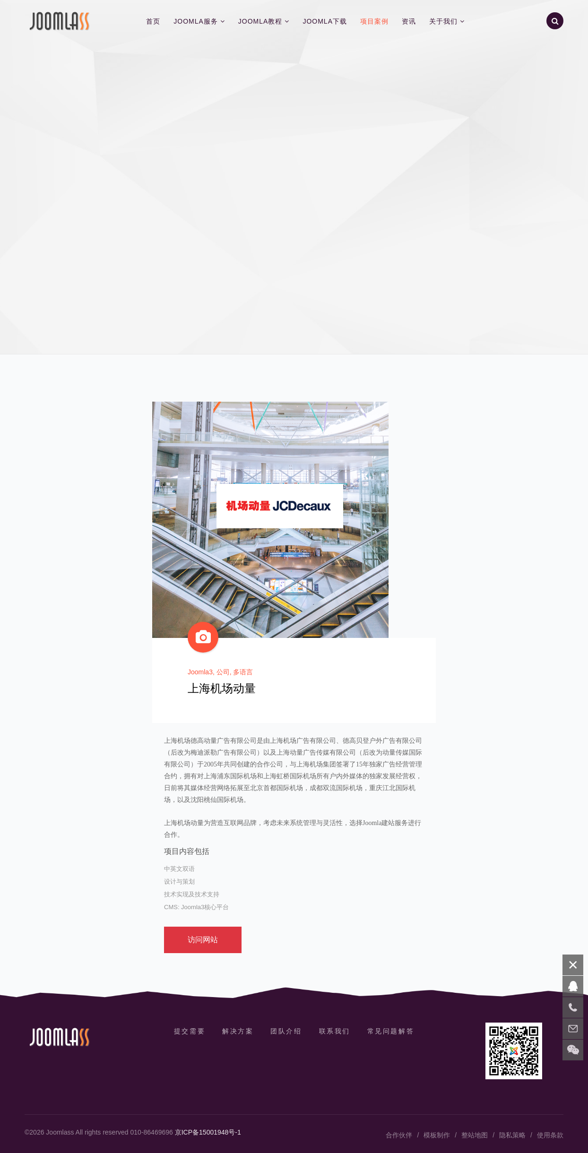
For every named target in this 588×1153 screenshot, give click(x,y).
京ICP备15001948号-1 (208, 1132)
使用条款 (550, 1135)
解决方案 (237, 1031)
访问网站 (203, 940)
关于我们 (443, 21)
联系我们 (334, 1031)
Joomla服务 (195, 21)
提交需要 (189, 1031)
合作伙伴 (399, 1135)
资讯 (409, 21)
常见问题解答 (390, 1031)
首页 (153, 21)
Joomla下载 (325, 21)
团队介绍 (286, 1031)
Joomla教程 (260, 21)
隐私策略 (512, 1135)
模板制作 (437, 1135)
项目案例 (374, 21)
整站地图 (474, 1135)
